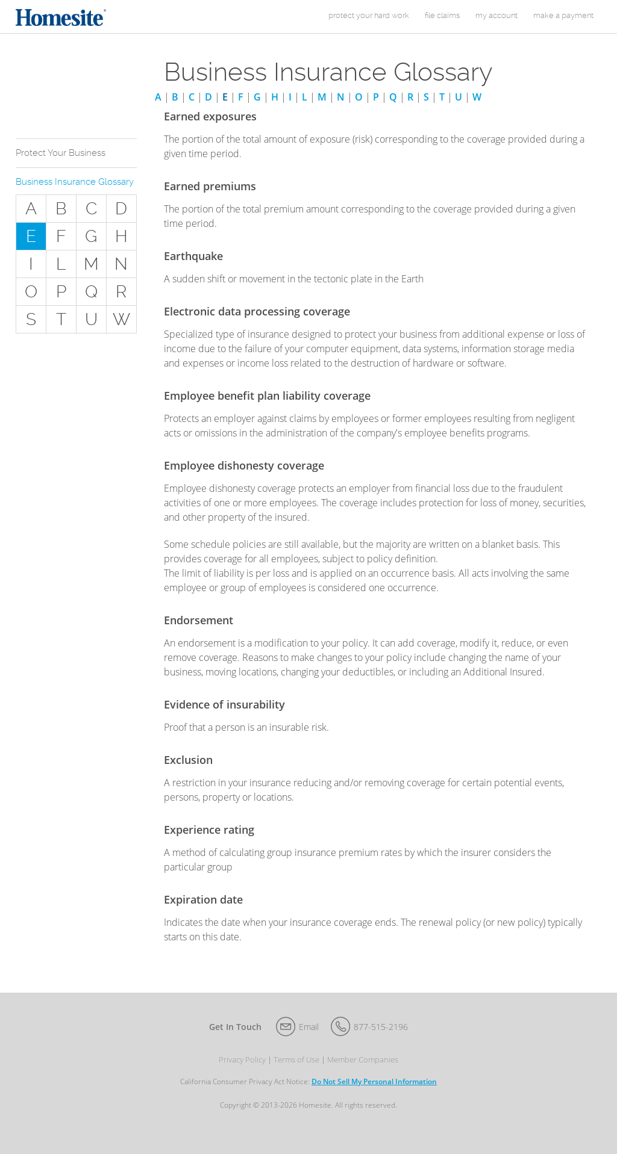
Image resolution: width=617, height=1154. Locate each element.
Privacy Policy (242, 1060)
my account (496, 15)
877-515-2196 (381, 1026)
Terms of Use (296, 1060)
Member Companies (362, 1060)
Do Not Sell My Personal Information (374, 1081)
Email (309, 1026)
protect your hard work (368, 15)
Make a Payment (563, 15)
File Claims (442, 15)
